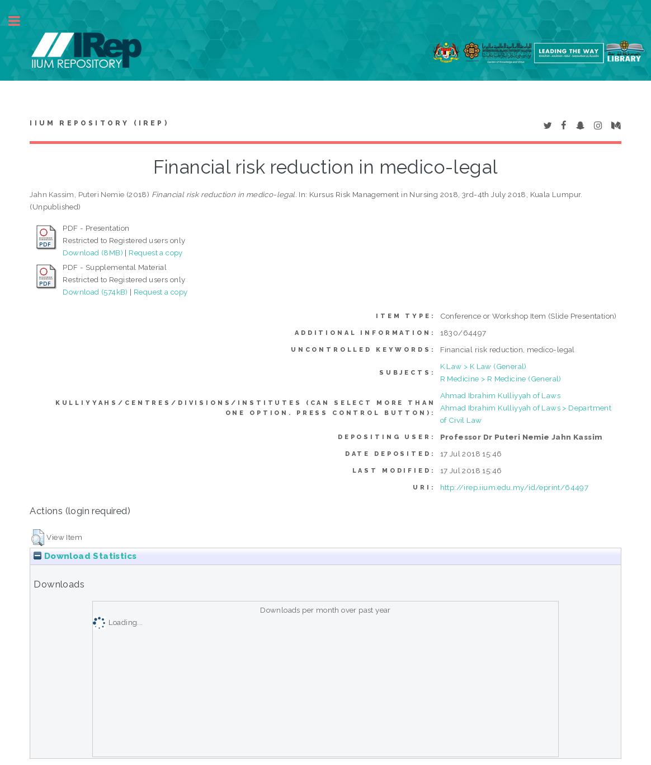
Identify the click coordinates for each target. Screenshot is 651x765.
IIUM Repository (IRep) (99, 123)
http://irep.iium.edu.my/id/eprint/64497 (514, 487)
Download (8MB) (93, 252)
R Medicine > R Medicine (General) (501, 378)
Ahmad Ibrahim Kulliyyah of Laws (500, 395)
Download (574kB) (95, 291)
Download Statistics (85, 556)
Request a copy (156, 252)
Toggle (20, 21)
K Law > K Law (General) (483, 366)
